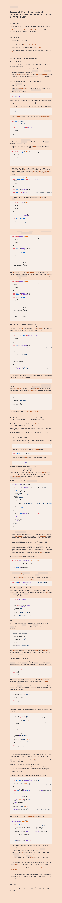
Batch (36, 650)
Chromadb (14, 51)
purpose (12, 595)
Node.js (24, 64)
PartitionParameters (26, 199)
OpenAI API (39, 47)
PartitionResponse (30, 272)
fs (40, 88)
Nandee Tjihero (5, 2)
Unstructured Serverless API (18, 29)
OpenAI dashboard (23, 459)
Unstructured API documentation (31, 411)
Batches (44, 625)
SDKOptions (41, 140)
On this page (14, 6)
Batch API (33, 29)
